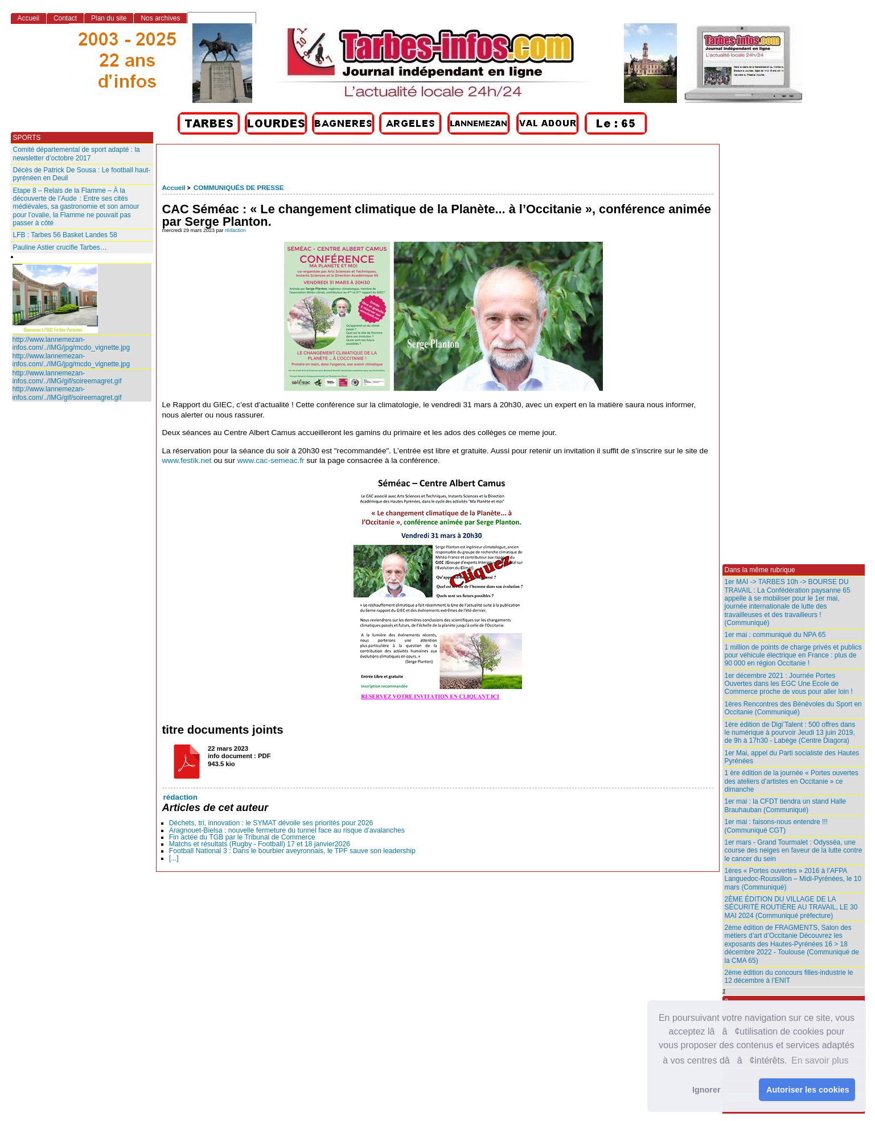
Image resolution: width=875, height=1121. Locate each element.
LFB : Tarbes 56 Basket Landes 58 (65, 235)
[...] (174, 858)
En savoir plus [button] (820, 1060)
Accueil (174, 187)
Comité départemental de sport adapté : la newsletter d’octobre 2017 (76, 154)
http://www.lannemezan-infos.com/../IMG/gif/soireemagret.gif (67, 377)
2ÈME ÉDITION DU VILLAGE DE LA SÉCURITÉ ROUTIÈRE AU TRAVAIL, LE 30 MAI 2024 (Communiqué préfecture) (791, 907)
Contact (65, 18)
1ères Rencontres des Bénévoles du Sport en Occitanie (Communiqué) (793, 708)
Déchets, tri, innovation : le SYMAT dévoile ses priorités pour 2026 (271, 823)
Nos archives (160, 18)
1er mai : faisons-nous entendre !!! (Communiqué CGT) (776, 826)
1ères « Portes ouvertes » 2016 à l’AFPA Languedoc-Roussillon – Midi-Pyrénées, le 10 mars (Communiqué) (793, 879)
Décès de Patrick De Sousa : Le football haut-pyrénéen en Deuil (82, 174)
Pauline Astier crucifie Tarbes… (60, 247)
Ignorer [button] (706, 1089)
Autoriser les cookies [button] (807, 1089)
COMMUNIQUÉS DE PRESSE (239, 187)
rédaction (235, 230)
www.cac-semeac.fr (271, 460)
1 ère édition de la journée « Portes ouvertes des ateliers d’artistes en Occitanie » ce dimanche (791, 781)
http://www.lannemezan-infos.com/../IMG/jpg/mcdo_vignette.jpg (71, 343)
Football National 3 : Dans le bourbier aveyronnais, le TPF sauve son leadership (292, 851)
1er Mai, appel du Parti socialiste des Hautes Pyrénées (792, 757)
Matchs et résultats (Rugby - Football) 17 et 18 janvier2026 (259, 844)
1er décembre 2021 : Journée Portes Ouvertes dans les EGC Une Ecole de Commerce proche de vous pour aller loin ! (789, 684)
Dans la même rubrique (760, 570)
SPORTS (27, 138)
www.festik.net (187, 460)
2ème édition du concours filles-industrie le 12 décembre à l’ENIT (789, 977)
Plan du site (108, 18)
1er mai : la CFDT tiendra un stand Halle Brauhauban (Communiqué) (786, 805)
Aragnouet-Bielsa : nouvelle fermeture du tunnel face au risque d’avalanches (287, 830)
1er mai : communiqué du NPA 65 (775, 635)
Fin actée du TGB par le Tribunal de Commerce (242, 837)
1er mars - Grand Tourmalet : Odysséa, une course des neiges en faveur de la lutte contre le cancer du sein (793, 850)
